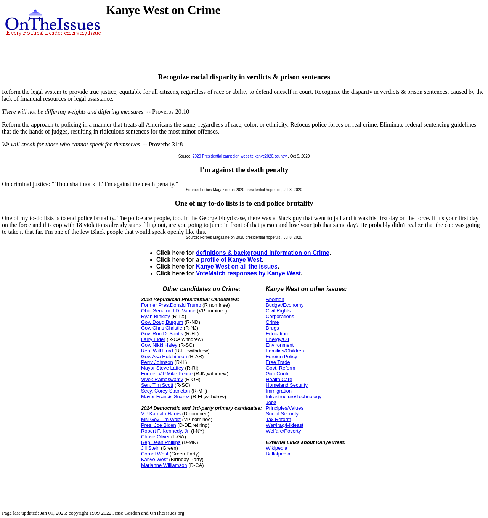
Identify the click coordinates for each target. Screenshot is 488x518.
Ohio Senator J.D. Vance (168, 311)
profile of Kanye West (231, 259)
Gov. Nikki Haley (159, 345)
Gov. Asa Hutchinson (164, 356)
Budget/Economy (284, 305)
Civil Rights (278, 311)
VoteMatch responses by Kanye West (248, 273)
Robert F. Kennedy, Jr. (165, 431)
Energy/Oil (277, 339)
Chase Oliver (155, 436)
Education (277, 333)
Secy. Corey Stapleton (165, 391)
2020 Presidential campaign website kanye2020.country (240, 156)
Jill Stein (150, 448)
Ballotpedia (278, 454)
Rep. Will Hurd (157, 351)
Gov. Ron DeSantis (162, 333)
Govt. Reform (280, 368)
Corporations (280, 316)
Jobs (271, 402)
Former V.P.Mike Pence (167, 373)
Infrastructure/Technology (293, 396)
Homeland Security (287, 385)
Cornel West (154, 454)
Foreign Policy (281, 356)
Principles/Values (284, 408)
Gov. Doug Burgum (162, 322)
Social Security (282, 414)
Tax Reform (278, 419)
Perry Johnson (157, 362)
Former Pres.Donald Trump (171, 305)
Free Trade (278, 362)
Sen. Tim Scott (157, 385)
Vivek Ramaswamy (162, 379)
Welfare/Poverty (283, 431)
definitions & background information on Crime (262, 252)
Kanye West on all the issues (237, 266)
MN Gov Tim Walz (161, 419)
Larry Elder (153, 339)
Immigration (279, 391)
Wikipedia (276, 448)
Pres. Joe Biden (158, 425)
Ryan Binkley (155, 316)
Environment (280, 345)
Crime (272, 322)
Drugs (272, 328)
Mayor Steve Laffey (162, 368)
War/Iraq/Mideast (284, 425)
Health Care (279, 379)
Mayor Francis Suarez (165, 396)
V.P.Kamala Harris (161, 414)
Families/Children (285, 351)
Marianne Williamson (164, 465)
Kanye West (154, 459)
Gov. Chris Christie (161, 328)
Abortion (275, 299)
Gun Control (279, 373)
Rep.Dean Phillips (160, 442)
